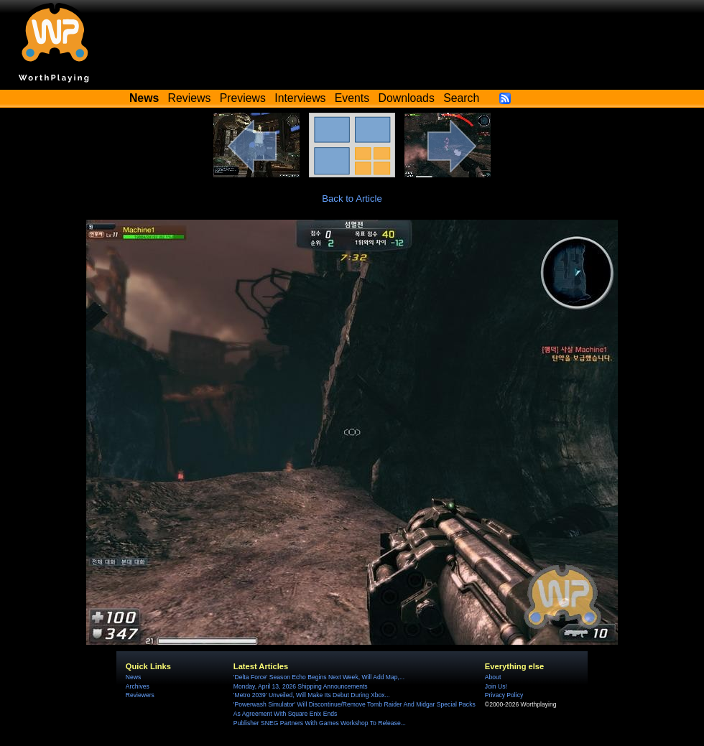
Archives (137, 686)
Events (352, 98)
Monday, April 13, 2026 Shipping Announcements (300, 686)
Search (461, 98)
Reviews (189, 98)
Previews (243, 98)
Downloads (407, 98)
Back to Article (352, 198)
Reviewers (140, 695)
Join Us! (496, 686)
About (493, 677)
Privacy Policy (504, 695)
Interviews (299, 98)
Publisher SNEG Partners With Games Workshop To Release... (319, 723)
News (133, 677)
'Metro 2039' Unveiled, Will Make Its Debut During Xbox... (311, 695)
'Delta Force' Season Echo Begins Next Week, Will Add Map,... (318, 677)
